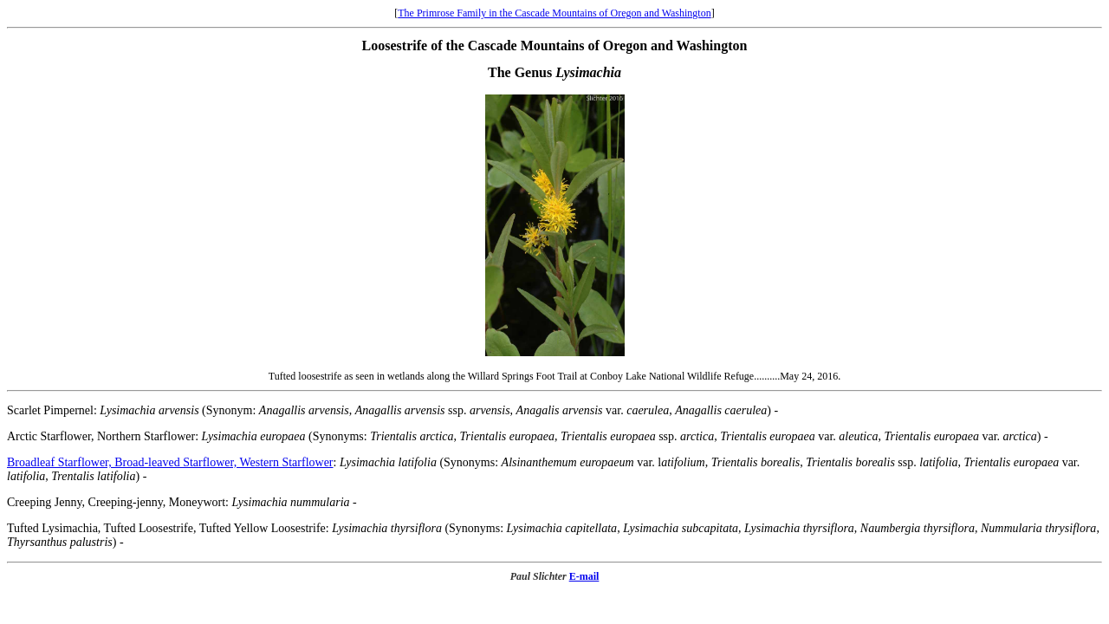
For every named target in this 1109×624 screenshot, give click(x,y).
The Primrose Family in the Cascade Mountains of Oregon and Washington (554, 13)
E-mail (584, 576)
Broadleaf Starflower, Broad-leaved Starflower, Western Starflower (170, 462)
